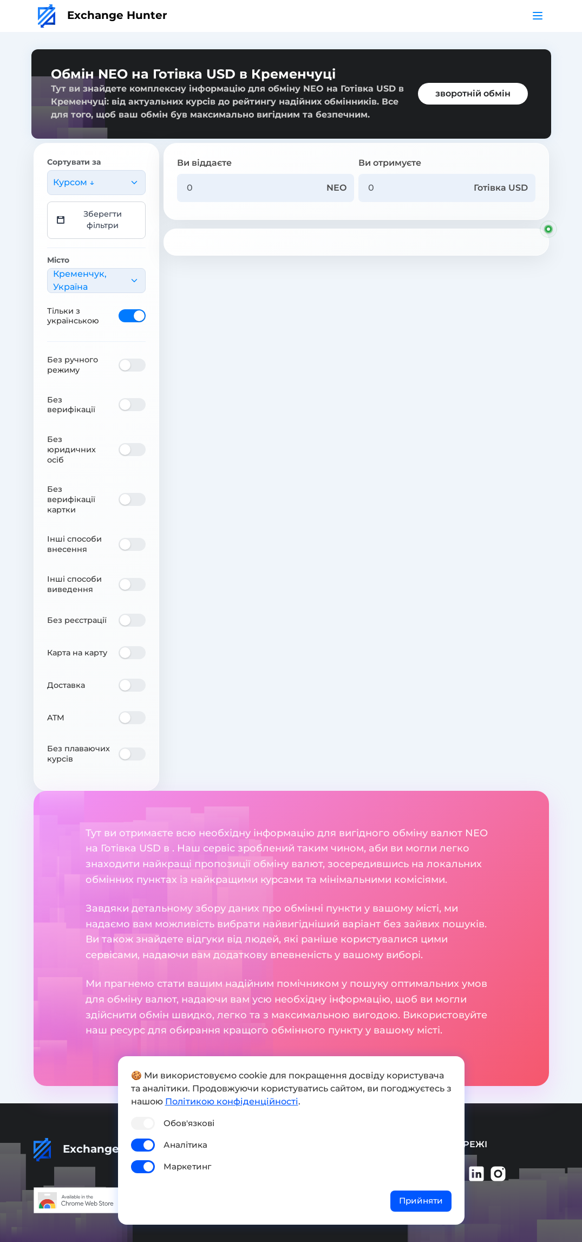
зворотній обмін (473, 93)
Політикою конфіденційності (231, 1101)
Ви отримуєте (389, 163)
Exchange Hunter (102, 15)
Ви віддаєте (204, 163)
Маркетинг (187, 1166)
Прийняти (421, 1200)
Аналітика (185, 1145)
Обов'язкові (189, 1123)
